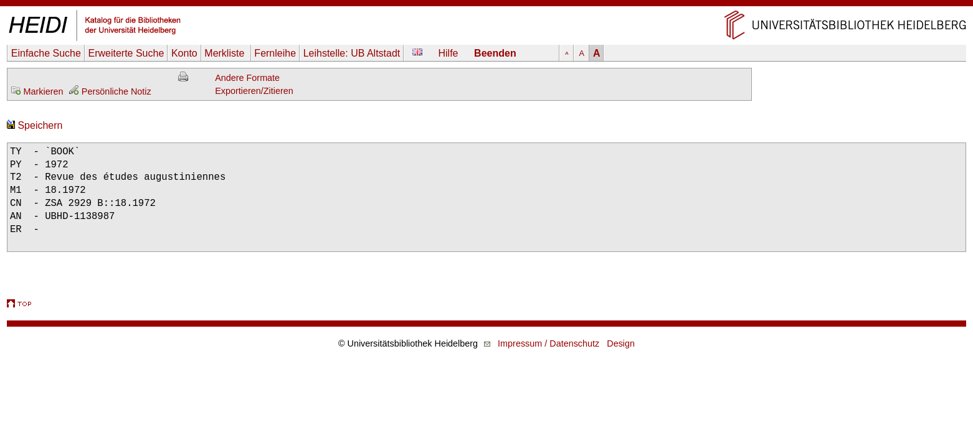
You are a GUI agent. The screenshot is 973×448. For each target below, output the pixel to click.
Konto (184, 53)
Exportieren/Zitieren (254, 91)
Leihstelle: (352, 53)
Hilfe (448, 53)
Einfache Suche (46, 53)
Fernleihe (275, 53)
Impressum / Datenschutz (548, 343)
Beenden (495, 53)
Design (621, 343)
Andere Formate (247, 78)
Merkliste (225, 53)
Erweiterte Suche (126, 53)
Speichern (35, 125)
